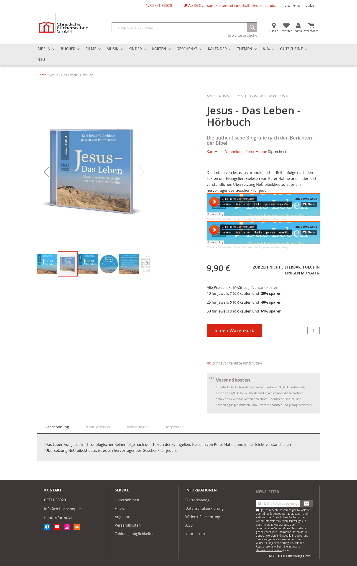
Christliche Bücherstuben (219, 219)
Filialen (273, 31)
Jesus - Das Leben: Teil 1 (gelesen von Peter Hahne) (260, 219)
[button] (46, 172)
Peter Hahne (256, 151)
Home (41, 75)
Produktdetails (97, 426)
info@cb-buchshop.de (63, 508)
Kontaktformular (58, 517)
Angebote (123, 516)
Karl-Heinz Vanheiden (225, 151)
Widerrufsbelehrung (202, 516)
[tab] (57, 427)
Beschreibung (57, 426)
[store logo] (63, 23)
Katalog (309, 5)
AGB (189, 525)
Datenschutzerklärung (204, 508)
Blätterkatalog (197, 499)
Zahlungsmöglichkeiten (135, 533)
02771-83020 (161, 5)
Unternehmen (293, 5)
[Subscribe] (306, 503)
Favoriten (286, 31)
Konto (298, 31)
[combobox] (184, 27)
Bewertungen (137, 426)
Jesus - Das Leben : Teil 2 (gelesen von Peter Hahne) (261, 247)
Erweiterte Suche (242, 35)
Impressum (195, 533)
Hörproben (174, 426)
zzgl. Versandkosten (261, 287)
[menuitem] (45, 49)
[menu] (178, 54)
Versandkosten (128, 525)
